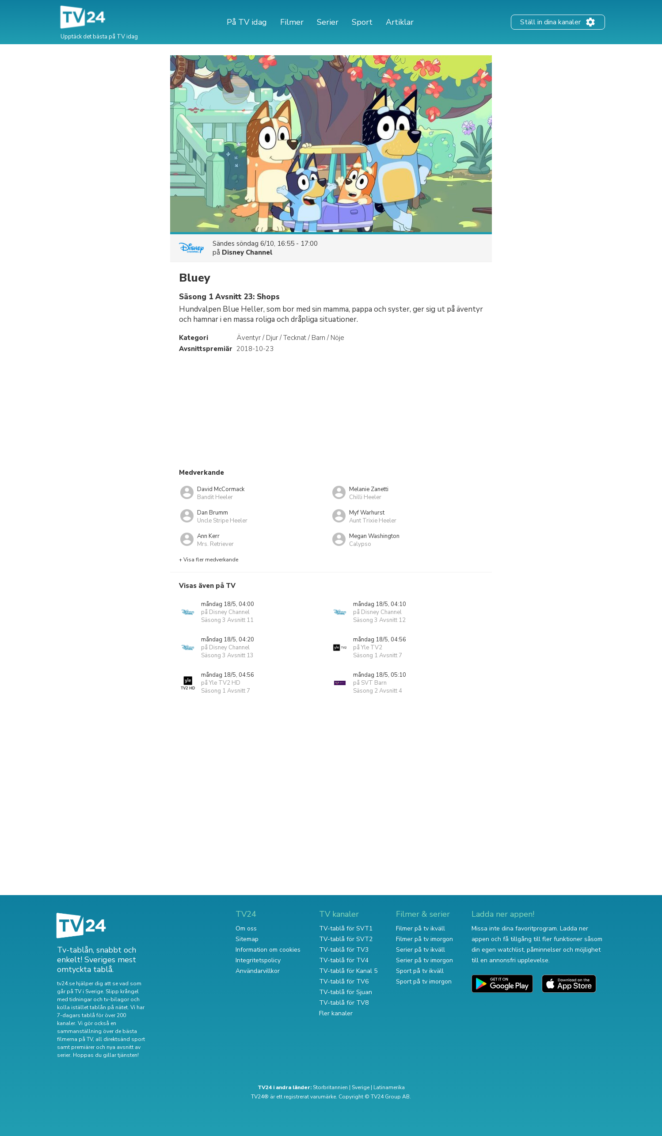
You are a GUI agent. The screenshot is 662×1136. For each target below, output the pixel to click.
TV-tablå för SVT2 (346, 939)
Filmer (292, 22)
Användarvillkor (258, 971)
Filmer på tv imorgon (424, 939)
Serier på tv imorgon (424, 960)
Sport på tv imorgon (424, 981)
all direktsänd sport (120, 1039)
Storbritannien (330, 1087)
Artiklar (400, 22)
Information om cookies (268, 949)
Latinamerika (389, 1087)
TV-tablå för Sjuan (345, 992)
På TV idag (247, 22)
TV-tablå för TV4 (344, 960)
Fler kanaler (336, 1013)
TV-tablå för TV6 (344, 981)
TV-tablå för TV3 (344, 949)
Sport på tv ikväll (420, 971)
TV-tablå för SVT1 (346, 928)
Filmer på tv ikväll (420, 928)
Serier (328, 22)
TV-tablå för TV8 (344, 1003)
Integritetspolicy (258, 960)
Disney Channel (247, 252)
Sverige (360, 1087)
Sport (362, 22)
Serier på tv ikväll (420, 949)
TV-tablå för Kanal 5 (348, 971)
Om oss (246, 928)
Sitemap (247, 939)
